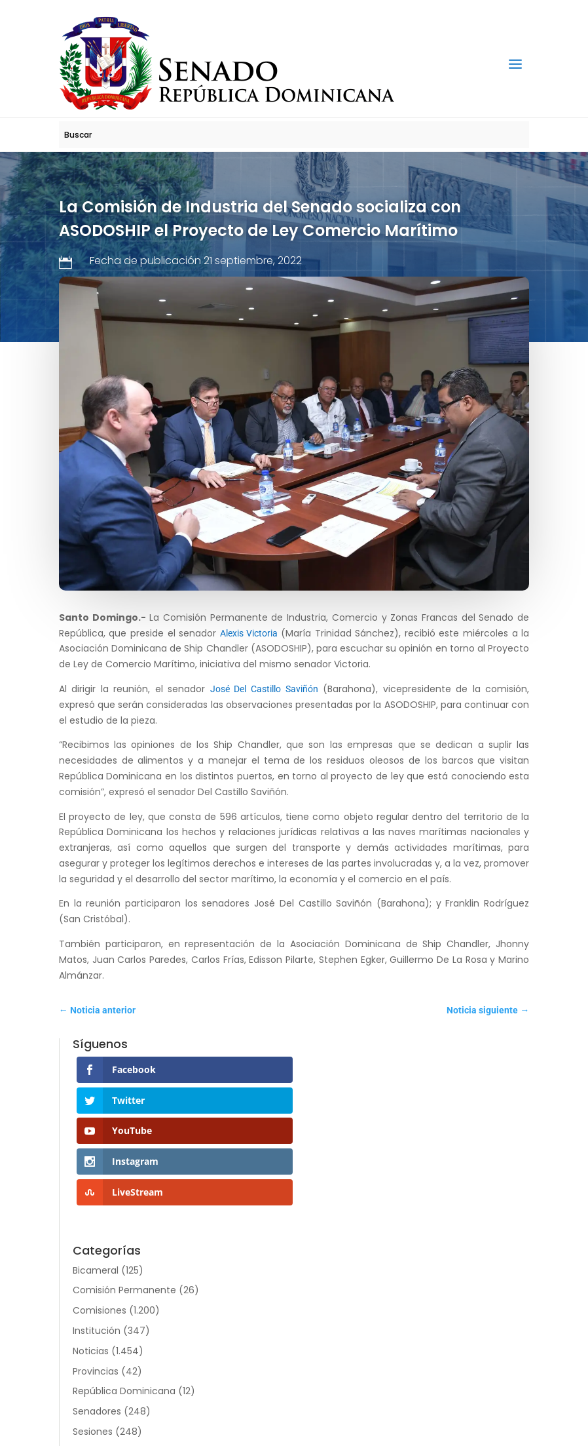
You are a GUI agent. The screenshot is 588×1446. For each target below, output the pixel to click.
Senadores (97, 1411)
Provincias (96, 1371)
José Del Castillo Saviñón (264, 689)
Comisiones (99, 1310)
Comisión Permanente (124, 1290)
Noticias (91, 1351)
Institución (96, 1330)
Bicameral (96, 1270)
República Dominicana (124, 1390)
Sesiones (93, 1431)
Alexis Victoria (250, 633)
